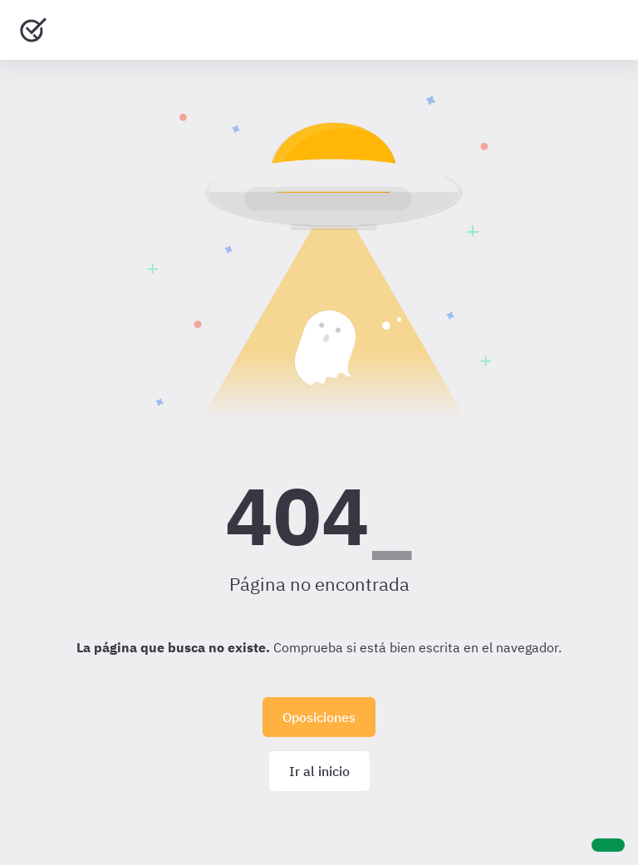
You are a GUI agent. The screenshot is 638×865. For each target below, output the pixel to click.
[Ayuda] (608, 845)
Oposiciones (319, 717)
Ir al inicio (319, 771)
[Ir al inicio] (33, 30)
